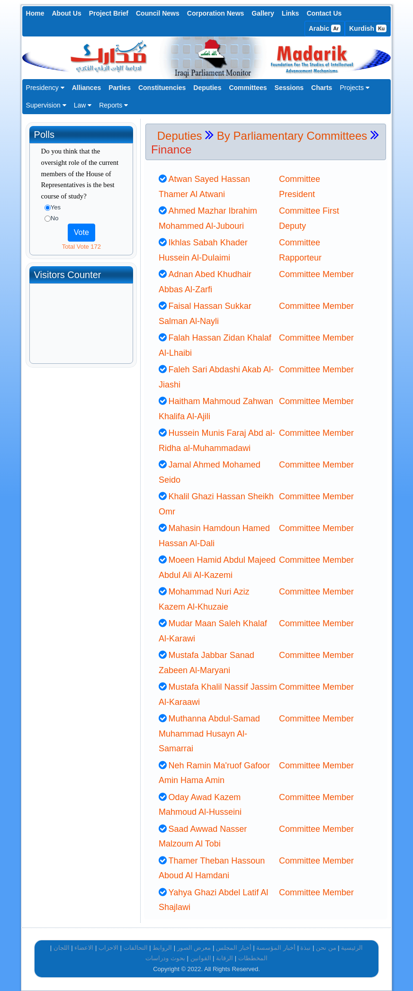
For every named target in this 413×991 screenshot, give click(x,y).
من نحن (326, 947)
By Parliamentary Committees (292, 135)
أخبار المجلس (233, 947)
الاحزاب (108, 947)
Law (83, 105)
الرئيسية (352, 947)
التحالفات (136, 947)
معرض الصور (194, 947)
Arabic (325, 28)
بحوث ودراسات (165, 958)
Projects (354, 87)
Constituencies (162, 87)
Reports (113, 105)
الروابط (162, 947)
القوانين (200, 958)
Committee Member (316, 274)
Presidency (45, 87)
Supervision (46, 105)
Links (290, 13)
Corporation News (215, 13)
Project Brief (108, 13)
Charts (321, 87)
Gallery (262, 13)
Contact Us (323, 13)
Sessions (289, 87)
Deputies (207, 87)
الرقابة (224, 958)
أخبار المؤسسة (276, 947)
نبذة (305, 947)
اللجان (62, 947)
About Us (66, 13)
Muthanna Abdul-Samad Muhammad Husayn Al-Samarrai (209, 733)
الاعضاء (83, 947)
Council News (158, 13)
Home (35, 13)
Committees (248, 87)
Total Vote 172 (81, 246)
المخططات (253, 958)
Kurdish (367, 28)
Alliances (86, 87)
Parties (119, 87)
